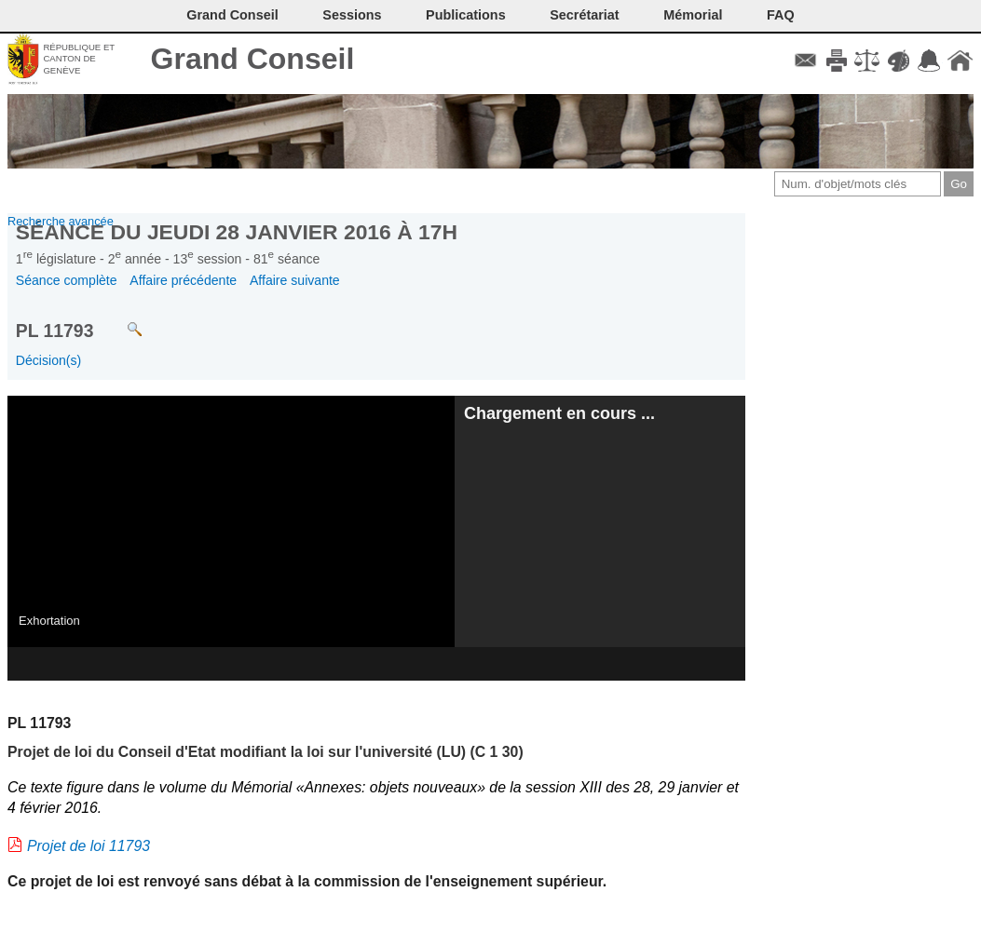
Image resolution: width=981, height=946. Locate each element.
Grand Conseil (253, 58)
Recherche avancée (60, 221)
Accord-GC (929, 60)
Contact (805, 60)
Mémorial (692, 14)
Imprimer (836, 60)
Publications (466, 14)
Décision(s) (48, 360)
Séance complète (66, 280)
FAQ (781, 14)
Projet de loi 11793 (88, 846)
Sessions (351, 14)
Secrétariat (584, 14)
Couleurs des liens (898, 60)
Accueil (960, 60)
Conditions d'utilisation (866, 60)
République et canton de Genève (79, 58)
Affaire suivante (295, 280)
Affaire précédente (183, 280)
